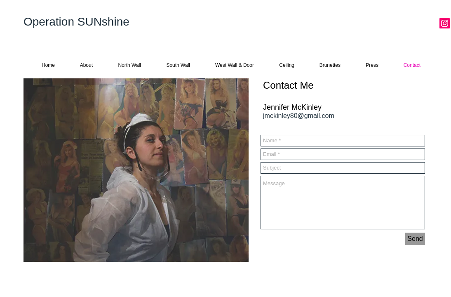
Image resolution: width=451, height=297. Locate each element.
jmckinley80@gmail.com (298, 115)
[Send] (415, 239)
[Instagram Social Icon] (444, 23)
